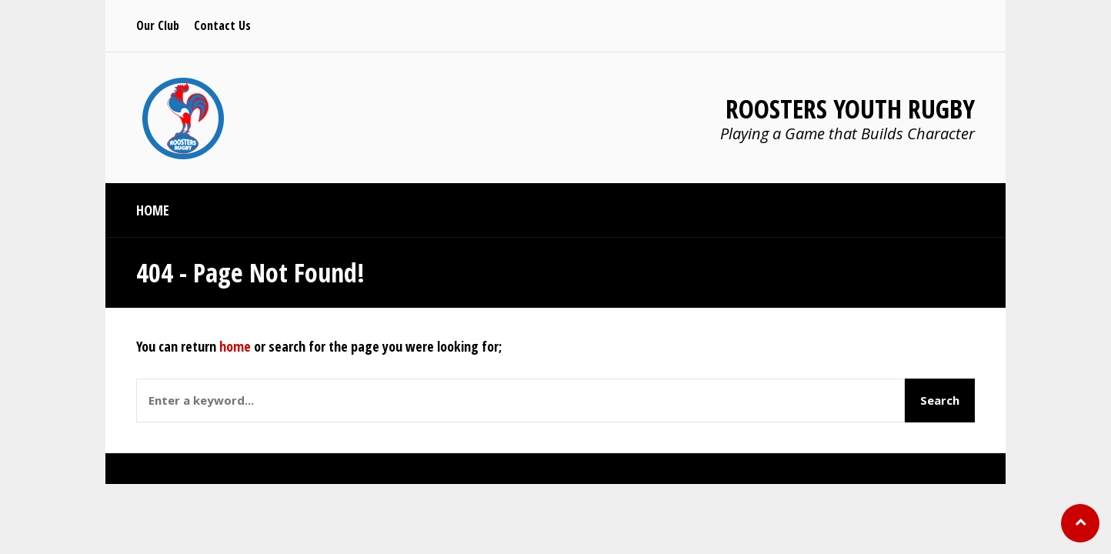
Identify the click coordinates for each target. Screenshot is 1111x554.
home (235, 346)
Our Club (157, 25)
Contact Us (222, 25)
